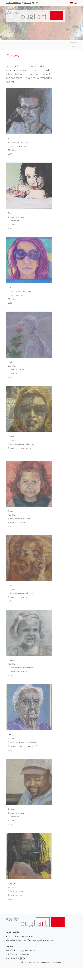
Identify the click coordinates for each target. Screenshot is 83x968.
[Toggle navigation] (73, 45)
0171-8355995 (13, 2)
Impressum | (46, 962)
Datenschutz (57, 962)
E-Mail (26, 2)
